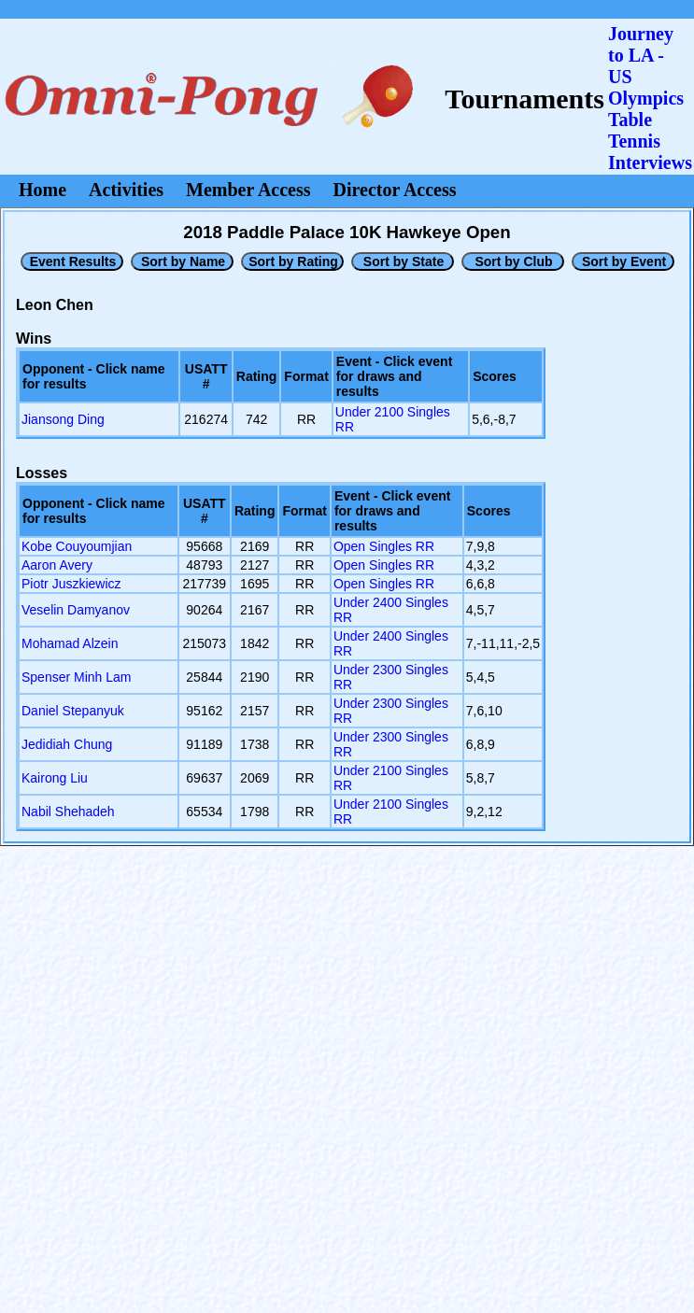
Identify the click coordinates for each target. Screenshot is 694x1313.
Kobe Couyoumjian (76, 546)
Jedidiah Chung (66, 744)
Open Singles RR (383, 546)
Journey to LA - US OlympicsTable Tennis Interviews (650, 98)
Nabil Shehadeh (68, 811)
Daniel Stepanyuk (72, 710)
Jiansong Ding (63, 419)
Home (42, 189)
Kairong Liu (54, 777)
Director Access (395, 189)
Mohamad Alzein (70, 643)
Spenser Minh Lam (76, 677)
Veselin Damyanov (75, 609)
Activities (126, 189)
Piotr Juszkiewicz (71, 583)
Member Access (248, 189)
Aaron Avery (56, 565)
